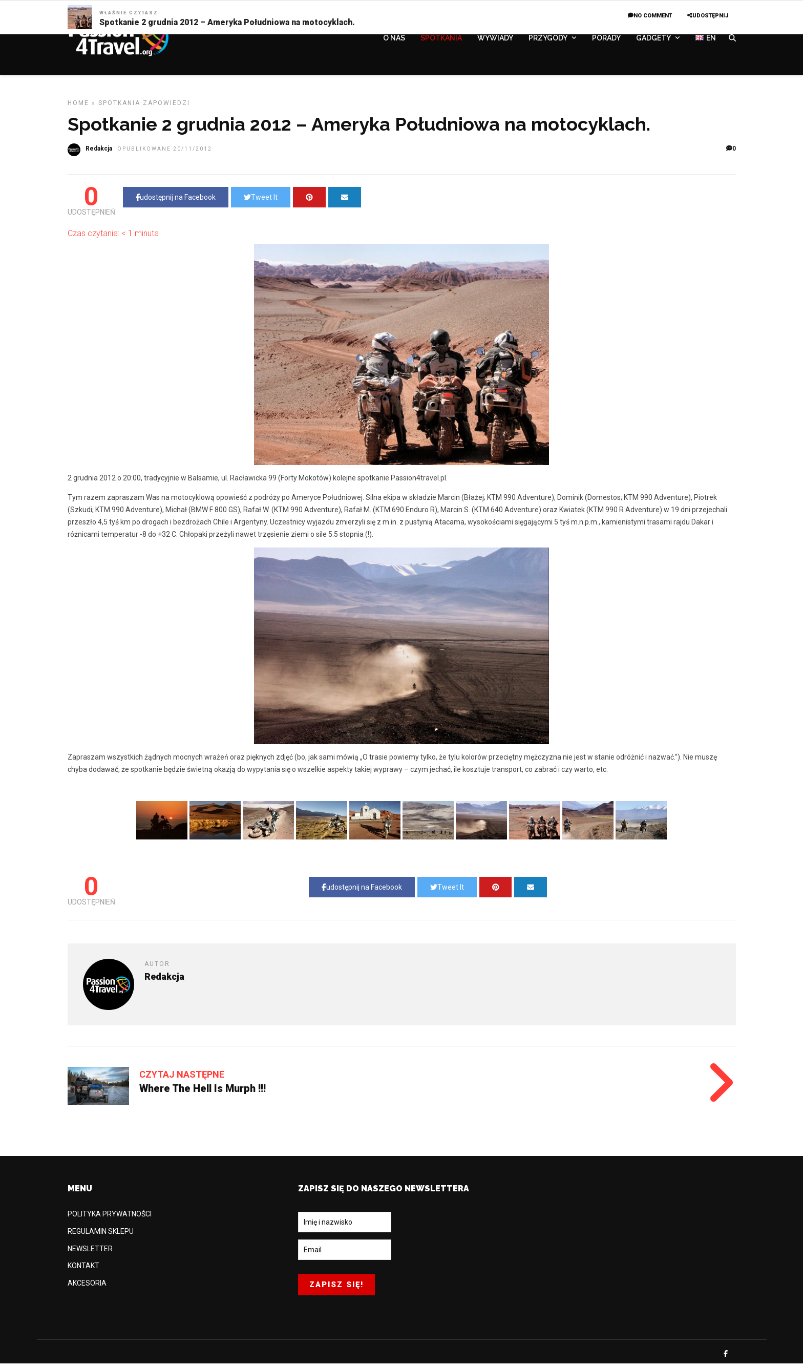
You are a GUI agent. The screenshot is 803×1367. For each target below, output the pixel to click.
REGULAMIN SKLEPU (101, 1235)
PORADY (606, 39)
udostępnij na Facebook (176, 201)
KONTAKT (83, 1269)
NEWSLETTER (90, 1252)
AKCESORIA (87, 1286)
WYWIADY (495, 39)
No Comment (650, 15)
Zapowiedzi (166, 106)
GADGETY (653, 39)
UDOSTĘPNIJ (707, 15)
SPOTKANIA (441, 39)
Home (78, 106)
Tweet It (261, 201)
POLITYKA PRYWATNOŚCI (110, 1217)
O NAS (394, 39)
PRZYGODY (548, 39)
